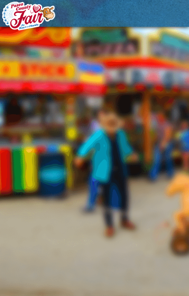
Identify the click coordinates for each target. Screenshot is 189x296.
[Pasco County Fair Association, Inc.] (28, 16)
